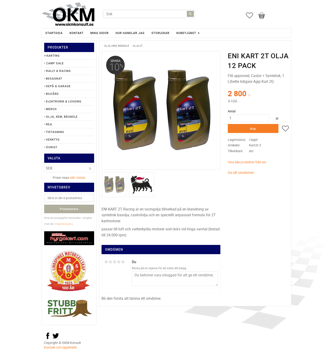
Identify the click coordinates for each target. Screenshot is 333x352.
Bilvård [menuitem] (52, 94)
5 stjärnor (123, 262)
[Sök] (190, 14)
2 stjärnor (110, 262)
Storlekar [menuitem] (160, 33)
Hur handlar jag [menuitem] (130, 33)
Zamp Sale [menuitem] (55, 63)
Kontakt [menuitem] (76, 33)
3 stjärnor (114, 262)
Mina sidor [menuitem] (99, 33)
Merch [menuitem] (51, 109)
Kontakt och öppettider (60, 347)
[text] (258, 94)
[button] (252, 15)
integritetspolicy (63, 223)
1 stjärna (106, 262)
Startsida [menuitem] (54, 33)
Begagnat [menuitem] (54, 78)
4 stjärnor (119, 262)
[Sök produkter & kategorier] (148, 14)
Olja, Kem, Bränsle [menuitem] (62, 116)
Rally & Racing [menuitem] (58, 71)
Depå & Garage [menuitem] (58, 86)
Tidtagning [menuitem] (55, 132)
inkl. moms (77, 177)
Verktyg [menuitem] (53, 139)
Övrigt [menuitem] (51, 147)
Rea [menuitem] (49, 124)
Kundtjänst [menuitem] (186, 33)
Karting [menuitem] (53, 55)
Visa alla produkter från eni (247, 162)
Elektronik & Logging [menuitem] (63, 101)
